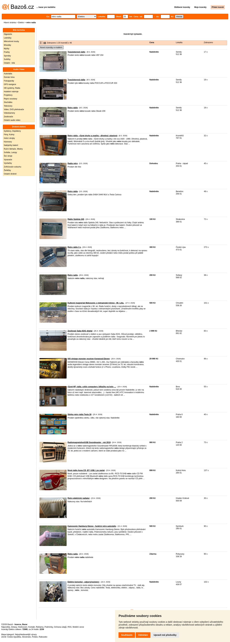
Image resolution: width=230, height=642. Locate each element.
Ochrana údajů (60, 627)
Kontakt (31, 627)
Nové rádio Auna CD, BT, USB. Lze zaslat (86, 470)
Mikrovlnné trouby (11, 41)
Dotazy (14, 627)
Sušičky (7, 59)
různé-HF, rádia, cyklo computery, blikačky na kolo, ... (92, 387)
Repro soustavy (10, 99)
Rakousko (43, 637)
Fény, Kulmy (9, 134)
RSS (70, 627)
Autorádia (8, 74)
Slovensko (26, 637)
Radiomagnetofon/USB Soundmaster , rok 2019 (89, 442)
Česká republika (14, 637)
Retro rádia (73, 191)
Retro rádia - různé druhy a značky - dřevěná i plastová (92, 136)
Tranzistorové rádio (76, 52)
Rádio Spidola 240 (76, 219)
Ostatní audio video (12, 120)
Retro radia (73, 275)
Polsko (35, 637)
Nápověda (5, 627)
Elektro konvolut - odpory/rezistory (83, 582)
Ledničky (7, 38)
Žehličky (7, 170)
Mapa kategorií (7, 634)
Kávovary (8, 142)
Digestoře (8, 34)
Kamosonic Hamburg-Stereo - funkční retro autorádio (92, 526)
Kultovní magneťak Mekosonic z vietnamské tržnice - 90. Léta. (96, 303)
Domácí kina (9, 77)
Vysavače (8, 160)
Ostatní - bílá (9, 63)
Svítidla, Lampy (10, 152)
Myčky (6, 48)
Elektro (21, 22)
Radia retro (73, 163)
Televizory (8, 106)
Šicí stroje (8, 156)
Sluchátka (8, 102)
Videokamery (9, 113)
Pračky (7, 52)
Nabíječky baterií (11, 145)
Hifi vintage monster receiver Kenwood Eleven (89, 359)
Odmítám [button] (143, 635)
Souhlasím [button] (126, 635)
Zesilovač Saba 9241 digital (80, 331)
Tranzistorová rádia (76, 80)
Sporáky (7, 56)
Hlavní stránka (10, 22)
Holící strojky (9, 138)
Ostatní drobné (10, 174)
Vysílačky (8, 163)
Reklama (39, 627)
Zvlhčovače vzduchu (12, 167)
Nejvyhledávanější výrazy (26, 634)
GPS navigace (10, 84)
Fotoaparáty (9, 81)
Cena (151, 42)
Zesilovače (8, 117)
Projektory (8, 95)
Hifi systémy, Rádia (12, 88)
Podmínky (49, 627)
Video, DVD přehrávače (14, 109)
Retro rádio (73, 108)
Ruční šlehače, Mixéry (13, 149)
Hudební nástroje (11, 91)
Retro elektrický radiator (79, 498)
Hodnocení (22, 627)
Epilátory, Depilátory (12, 131)
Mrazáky (7, 45)
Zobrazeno (208, 42)
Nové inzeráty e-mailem (51, 47)
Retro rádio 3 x (74, 247)
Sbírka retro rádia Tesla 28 (79, 414)
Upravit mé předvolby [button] (165, 635)
